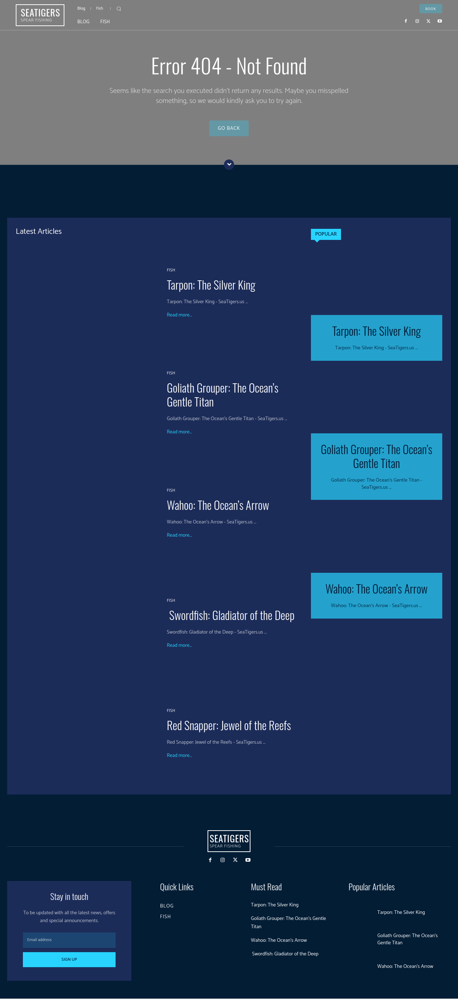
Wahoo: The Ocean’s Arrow (218, 510)
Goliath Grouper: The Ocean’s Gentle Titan (222, 400)
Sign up (69, 964)
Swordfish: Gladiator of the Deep (230, 620)
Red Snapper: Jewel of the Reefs (229, 730)
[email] (69, 945)
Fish (171, 276)
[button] (119, 9)
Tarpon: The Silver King (211, 289)
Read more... (179, 320)
